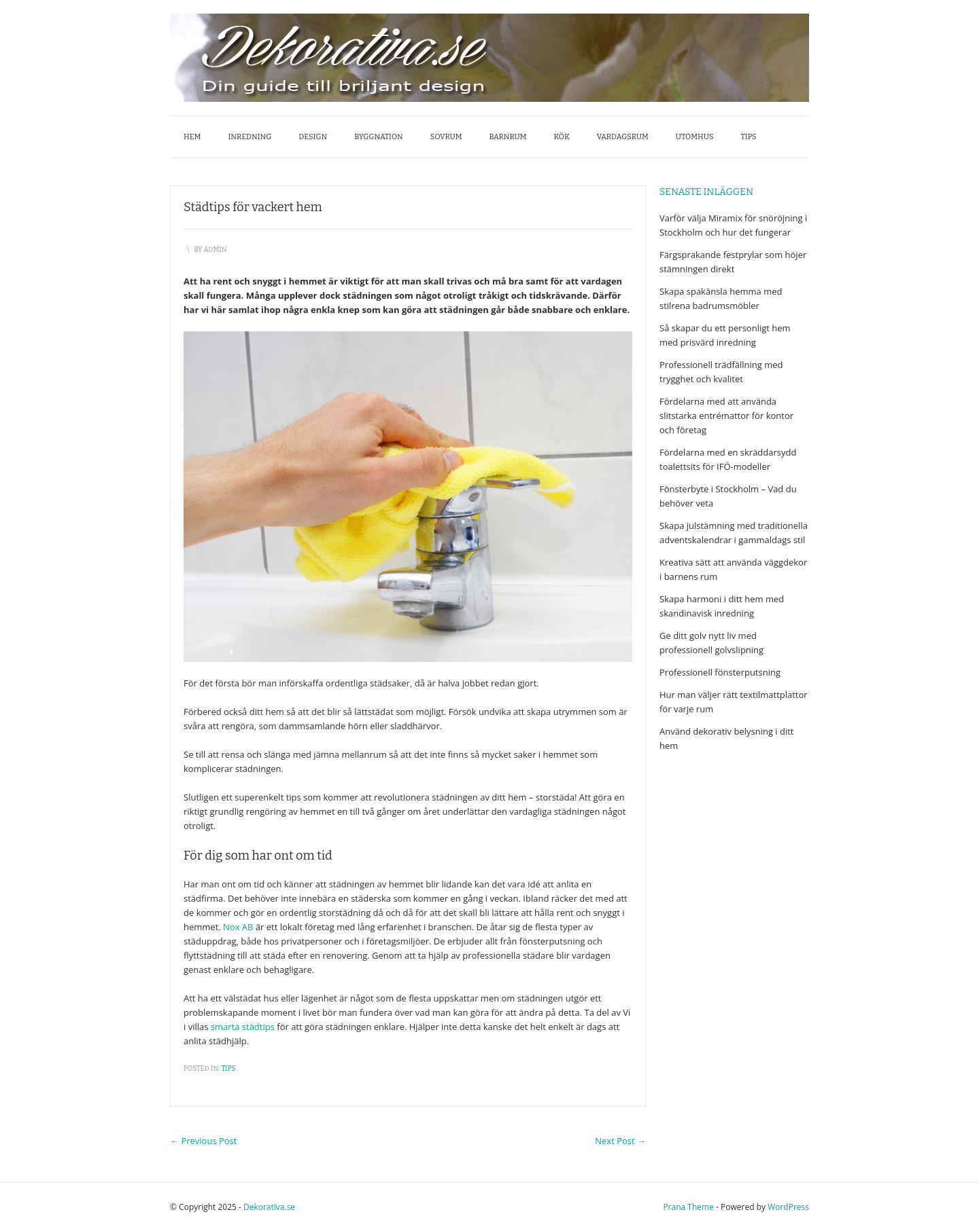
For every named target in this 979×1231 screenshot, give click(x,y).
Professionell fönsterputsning (719, 672)
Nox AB (238, 927)
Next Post (620, 1141)
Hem (192, 136)
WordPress (788, 1207)
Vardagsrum (623, 136)
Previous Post (203, 1141)
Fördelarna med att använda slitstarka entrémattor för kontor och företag (726, 415)
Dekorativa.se (269, 1207)
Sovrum (446, 136)
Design (312, 136)
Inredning (249, 136)
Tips (749, 136)
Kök (562, 136)
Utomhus (695, 136)
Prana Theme (688, 1207)
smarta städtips (243, 1027)
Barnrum (507, 136)
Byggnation (378, 136)
